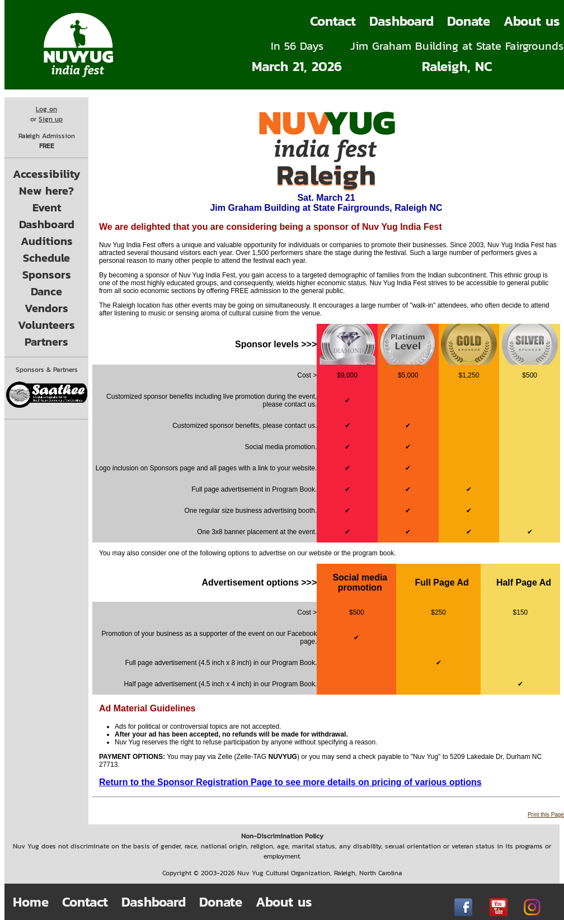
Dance (46, 291)
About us (284, 902)
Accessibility (47, 174)
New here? (46, 190)
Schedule (46, 257)
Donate (468, 21)
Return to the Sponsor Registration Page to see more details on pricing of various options (290, 782)
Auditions (47, 241)
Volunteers (46, 325)
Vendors (46, 308)
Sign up (51, 119)
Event (46, 207)
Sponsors (46, 274)
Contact (333, 21)
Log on (46, 109)
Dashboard (401, 21)
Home (31, 902)
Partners (46, 341)
